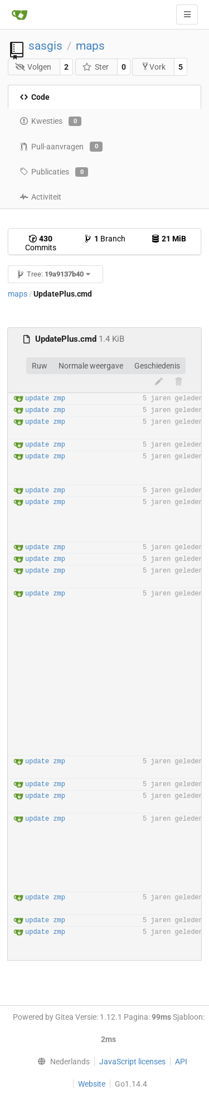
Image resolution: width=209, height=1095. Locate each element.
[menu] (60, 1061)
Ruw (39, 365)
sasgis (45, 45)
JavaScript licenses (132, 1061)
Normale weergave (91, 365)
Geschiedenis (157, 365)
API (181, 1061)
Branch (104, 238)
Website (91, 1083)
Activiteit (40, 196)
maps (90, 45)
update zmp (45, 399)
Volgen (33, 66)
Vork (153, 66)
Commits (40, 243)
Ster (95, 66)
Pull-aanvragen (61, 147)
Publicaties (54, 172)
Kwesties (50, 122)
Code (35, 97)
